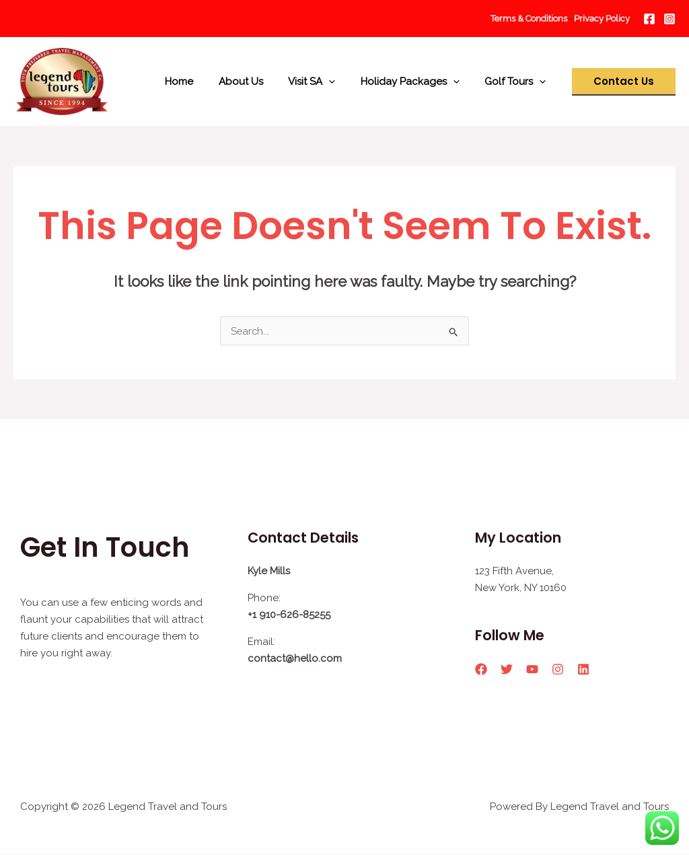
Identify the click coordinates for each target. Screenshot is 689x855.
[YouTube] (532, 670)
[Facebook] (649, 19)
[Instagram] (669, 19)
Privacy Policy (602, 18)
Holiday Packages (417, 81)
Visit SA (324, 81)
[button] (624, 82)
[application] (341, 81)
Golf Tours (517, 81)
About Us (258, 81)
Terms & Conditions (530, 18)
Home (202, 81)
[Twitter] (507, 670)
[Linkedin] (583, 670)
